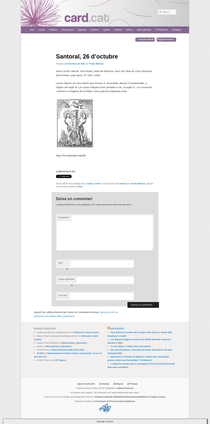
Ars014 (40, 353)
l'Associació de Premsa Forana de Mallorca (114, 401)
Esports (82, 29)
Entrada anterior (145, 39)
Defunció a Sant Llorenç (86, 332)
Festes (118, 29)
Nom (63, 264)
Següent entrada (166, 39)
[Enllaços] (118, 384)
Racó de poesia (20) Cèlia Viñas (68, 350)
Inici (32, 29)
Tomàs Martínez (96, 64)
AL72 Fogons (59, 360)
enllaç (80, 186)
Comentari (64, 217)
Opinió (106, 29)
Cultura (94, 29)
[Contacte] (104, 384)
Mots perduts (144, 29)
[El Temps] (132, 384)
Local (42, 29)
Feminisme (162, 29)
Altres (129, 29)
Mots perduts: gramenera (74, 343)
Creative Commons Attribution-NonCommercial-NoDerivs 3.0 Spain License (130, 397)
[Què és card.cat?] (86, 384)
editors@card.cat (125, 388)
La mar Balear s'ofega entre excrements (131, 346)
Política (53, 29)
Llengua (176, 29)
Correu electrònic (66, 280)
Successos (68, 29)
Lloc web (62, 295)
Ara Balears (117, 328)
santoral (123, 183)
